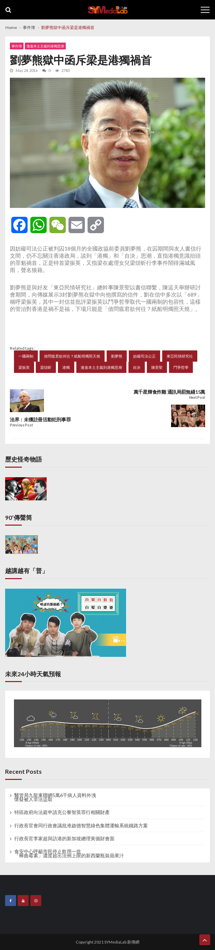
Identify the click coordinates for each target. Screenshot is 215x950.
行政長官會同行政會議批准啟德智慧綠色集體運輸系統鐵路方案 (81, 826)
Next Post (197, 397)
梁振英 (24, 367)
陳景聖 (157, 367)
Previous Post (21, 425)
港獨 (66, 367)
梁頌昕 (45, 367)
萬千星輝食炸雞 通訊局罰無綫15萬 (169, 392)
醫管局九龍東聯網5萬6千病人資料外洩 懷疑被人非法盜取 (55, 797)
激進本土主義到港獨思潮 (45, 46)
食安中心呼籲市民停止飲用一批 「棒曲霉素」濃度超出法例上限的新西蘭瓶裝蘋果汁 (69, 853)
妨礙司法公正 (144, 356)
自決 (136, 367)
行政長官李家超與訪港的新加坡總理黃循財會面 (64, 838)
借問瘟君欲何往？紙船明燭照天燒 (72, 356)
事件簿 (17, 46)
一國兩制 (25, 356)
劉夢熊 (116, 356)
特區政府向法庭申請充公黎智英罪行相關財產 (62, 812)
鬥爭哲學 (180, 367)
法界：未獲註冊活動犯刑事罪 (40, 419)
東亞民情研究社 (180, 356)
